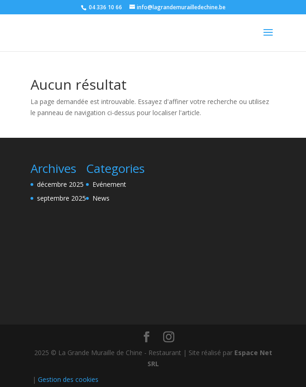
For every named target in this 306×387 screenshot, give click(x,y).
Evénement (109, 184)
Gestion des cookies (68, 379)
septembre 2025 (61, 198)
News (101, 198)
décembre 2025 (60, 184)
